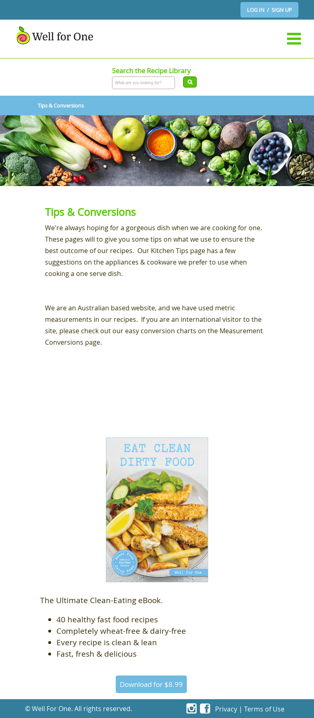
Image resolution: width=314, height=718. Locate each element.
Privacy (226, 709)
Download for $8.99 (151, 684)
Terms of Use (264, 709)
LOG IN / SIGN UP (269, 9)
